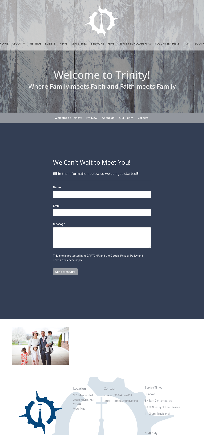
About (19, 43)
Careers (143, 118)
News (63, 43)
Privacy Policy (129, 255)
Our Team (126, 118)
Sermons (97, 43)
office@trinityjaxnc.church (127, 401)
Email (56, 206)
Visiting (35, 43)
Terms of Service (64, 260)
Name (57, 187)
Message (59, 224)
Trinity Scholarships (134, 43)
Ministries (79, 43)
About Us (108, 118)
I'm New (91, 118)
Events (50, 43)
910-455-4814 (123, 395)
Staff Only (151, 433)
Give (111, 43)
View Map (79, 408)
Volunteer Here (167, 43)
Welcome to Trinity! (68, 118)
